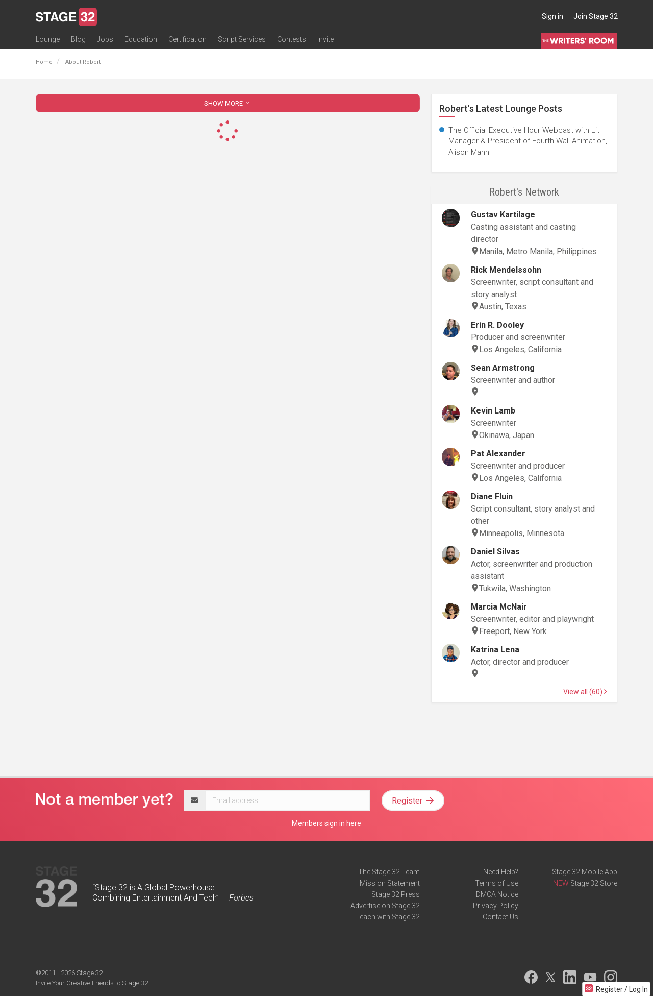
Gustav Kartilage (503, 215)
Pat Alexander (498, 453)
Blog (78, 39)
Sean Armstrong (503, 368)
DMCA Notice (497, 894)
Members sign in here (326, 823)
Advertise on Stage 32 (385, 906)
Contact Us (500, 917)
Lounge (48, 39)
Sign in (552, 16)
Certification (187, 39)
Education (140, 39)
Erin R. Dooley (497, 325)
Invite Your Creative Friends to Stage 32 (92, 983)
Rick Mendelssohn (506, 270)
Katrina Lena (495, 649)
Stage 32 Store (593, 883)
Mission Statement (390, 883)
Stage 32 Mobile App (584, 872)
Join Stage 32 (595, 16)
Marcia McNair (499, 607)
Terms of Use (496, 883)
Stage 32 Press (395, 894)
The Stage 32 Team (389, 872)
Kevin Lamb (493, 411)
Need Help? (500, 872)
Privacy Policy (495, 906)
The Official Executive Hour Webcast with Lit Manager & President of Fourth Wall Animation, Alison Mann (527, 141)
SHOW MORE (227, 103)
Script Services (242, 39)
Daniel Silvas (495, 551)
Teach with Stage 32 (388, 917)
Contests (291, 39)
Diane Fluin (492, 496)
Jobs (105, 39)
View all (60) (585, 692)
